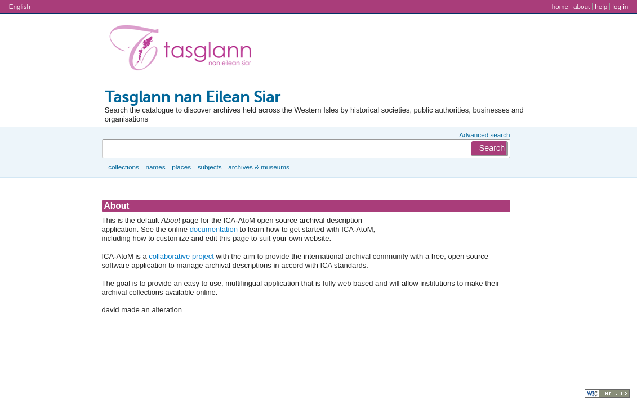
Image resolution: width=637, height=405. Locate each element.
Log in (620, 6)
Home (560, 6)
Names (155, 166)
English (19, 6)
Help (601, 6)
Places (181, 166)
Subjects (210, 166)
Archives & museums (258, 166)
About (581, 6)
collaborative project (181, 256)
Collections (123, 166)
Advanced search (484, 134)
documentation (214, 229)
